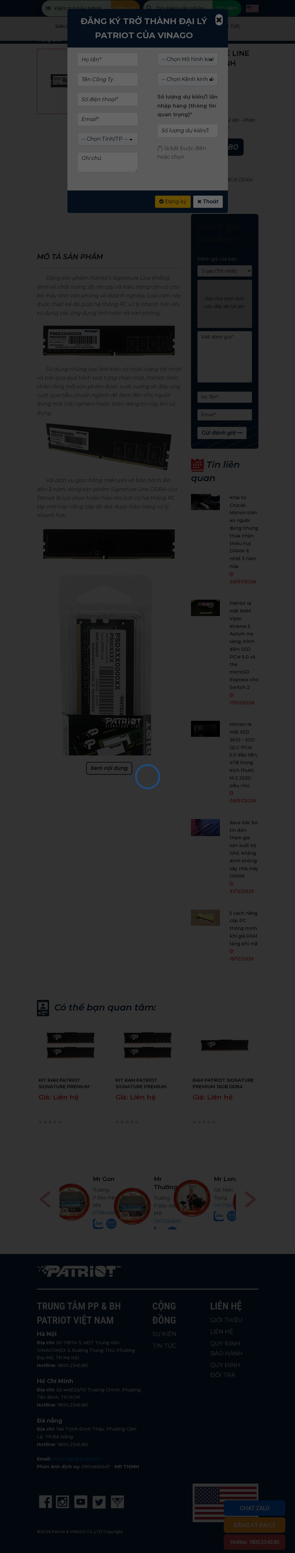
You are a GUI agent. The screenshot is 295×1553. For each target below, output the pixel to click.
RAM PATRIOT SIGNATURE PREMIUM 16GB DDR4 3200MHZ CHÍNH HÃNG (223, 1083)
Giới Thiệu (189, 26)
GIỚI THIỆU (226, 1320)
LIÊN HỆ (221, 1331)
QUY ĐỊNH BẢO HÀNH (226, 1348)
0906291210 (167, 1198)
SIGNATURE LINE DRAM (188, 172)
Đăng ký (173, 202)
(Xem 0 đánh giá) (192, 85)
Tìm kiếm (227, 8)
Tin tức (230, 26)
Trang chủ (49, 40)
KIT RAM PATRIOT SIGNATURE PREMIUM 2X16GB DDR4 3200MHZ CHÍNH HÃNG (67, 1083)
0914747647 (107, 1213)
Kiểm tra (125, 8)
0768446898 (227, 1213)
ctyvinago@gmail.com (77, 1459)
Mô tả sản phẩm (70, 256)
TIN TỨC (164, 1345)
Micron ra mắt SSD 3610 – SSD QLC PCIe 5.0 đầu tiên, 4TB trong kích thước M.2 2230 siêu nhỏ (244, 754)
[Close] (218, 19)
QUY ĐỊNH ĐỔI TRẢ (225, 1370)
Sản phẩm (67, 26)
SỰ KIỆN (164, 1333)
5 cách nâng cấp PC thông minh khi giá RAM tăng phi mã (243, 928)
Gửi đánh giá (222, 433)
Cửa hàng (112, 26)
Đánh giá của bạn (217, 259)
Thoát (208, 202)
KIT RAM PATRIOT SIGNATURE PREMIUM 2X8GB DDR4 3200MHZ (143, 1083)
